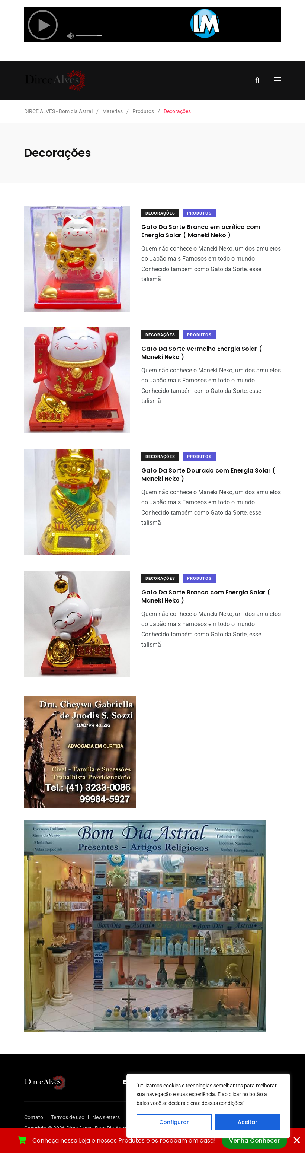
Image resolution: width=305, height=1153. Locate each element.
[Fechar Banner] (296, 1140)
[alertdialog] (152, 1140)
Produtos (199, 213)
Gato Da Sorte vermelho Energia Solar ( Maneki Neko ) (201, 352)
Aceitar (247, 1122)
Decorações (160, 213)
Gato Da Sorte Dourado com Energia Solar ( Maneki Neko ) (208, 474)
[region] (208, 1106)
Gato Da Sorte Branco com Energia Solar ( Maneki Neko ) (205, 596)
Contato (33, 1117)
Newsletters (106, 1117)
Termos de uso (67, 1117)
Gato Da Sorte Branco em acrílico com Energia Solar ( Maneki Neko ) (200, 231)
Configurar (174, 1122)
